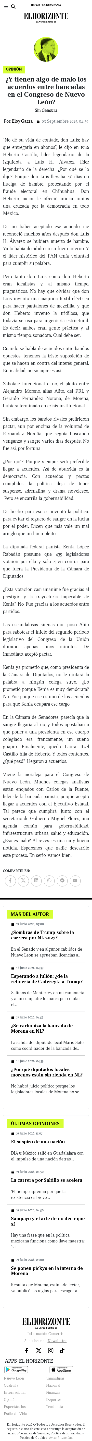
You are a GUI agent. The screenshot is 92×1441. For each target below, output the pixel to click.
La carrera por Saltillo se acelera (46, 1180)
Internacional (15, 1392)
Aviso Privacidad (61, 1438)
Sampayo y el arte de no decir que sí (48, 1221)
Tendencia (54, 1407)
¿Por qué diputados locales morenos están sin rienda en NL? (47, 1072)
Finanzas (53, 1392)
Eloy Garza (22, 121)
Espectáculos (15, 1407)
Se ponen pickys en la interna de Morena (47, 1270)
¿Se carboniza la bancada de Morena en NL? (42, 1028)
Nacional (53, 1385)
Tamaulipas (55, 1378)
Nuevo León (14, 1378)
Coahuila (11, 1385)
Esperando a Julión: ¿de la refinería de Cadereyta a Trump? (47, 978)
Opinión (10, 1399)
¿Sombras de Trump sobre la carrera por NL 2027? (42, 935)
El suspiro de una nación (38, 1142)
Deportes (54, 1399)
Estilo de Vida (15, 1414)
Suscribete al (46, 1341)
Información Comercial (46, 1334)
